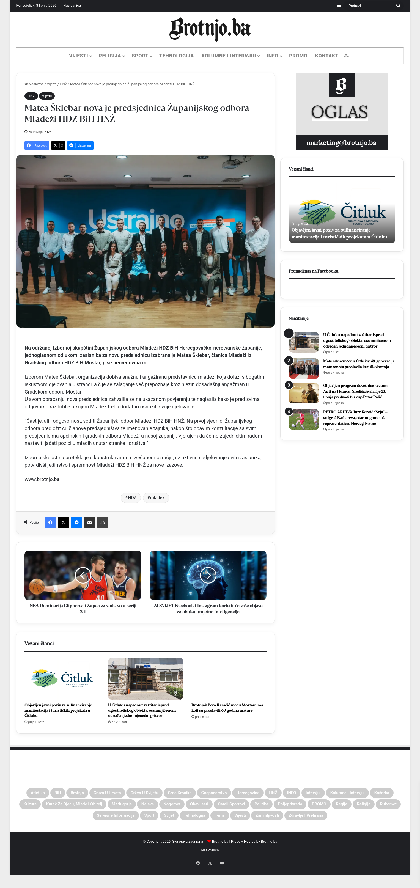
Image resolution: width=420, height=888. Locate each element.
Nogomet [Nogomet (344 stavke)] (303, 807)
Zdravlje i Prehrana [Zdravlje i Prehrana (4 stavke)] (244, 833)
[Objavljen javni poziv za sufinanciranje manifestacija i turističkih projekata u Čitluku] (62, 679)
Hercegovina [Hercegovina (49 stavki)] (303, 793)
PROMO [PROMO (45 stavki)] (114, 820)
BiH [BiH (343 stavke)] (58, 793)
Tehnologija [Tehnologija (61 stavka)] (349, 820)
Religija (110, 56)
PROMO (298, 56)
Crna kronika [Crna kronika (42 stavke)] (216, 793)
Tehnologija (176, 56)
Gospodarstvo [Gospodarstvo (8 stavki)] (259, 793)
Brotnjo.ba (220, 860)
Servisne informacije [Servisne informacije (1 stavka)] (249, 820)
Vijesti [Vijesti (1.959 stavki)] (160, 833)
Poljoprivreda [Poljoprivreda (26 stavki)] (77, 820)
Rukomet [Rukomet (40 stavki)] (202, 820)
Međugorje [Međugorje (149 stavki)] (239, 807)
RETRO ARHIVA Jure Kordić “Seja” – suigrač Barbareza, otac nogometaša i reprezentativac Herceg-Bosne (355, 418)
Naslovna (33, 84)
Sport (140, 56)
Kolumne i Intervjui (229, 56)
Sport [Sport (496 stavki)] (293, 820)
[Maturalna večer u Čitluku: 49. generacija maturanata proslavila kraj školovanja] (304, 368)
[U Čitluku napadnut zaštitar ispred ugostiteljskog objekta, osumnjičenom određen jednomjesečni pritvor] (145, 679)
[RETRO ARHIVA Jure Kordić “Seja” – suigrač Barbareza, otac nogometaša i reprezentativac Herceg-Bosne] (304, 419)
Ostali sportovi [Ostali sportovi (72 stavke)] (379, 807)
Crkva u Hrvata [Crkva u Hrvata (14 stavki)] (121, 793)
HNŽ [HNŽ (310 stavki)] (335, 793)
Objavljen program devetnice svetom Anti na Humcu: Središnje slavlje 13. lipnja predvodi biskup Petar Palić (355, 391)
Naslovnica (72, 5)
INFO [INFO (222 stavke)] (358, 793)
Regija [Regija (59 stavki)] (143, 820)
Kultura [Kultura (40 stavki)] (120, 807)
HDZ (132, 497)
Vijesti (78, 56)
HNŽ (63, 84)
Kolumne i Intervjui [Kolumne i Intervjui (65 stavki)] (46, 807)
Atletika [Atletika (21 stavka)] (33, 793)
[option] (342, 213)
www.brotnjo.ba (41, 479)
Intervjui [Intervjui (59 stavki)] (385, 793)
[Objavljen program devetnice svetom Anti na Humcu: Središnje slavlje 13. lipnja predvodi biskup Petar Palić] (304, 393)
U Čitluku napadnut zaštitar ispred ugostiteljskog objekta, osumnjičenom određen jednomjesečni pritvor (142, 710)
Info (272, 56)
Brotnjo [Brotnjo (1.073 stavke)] (83, 793)
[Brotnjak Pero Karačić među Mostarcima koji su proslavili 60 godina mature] (229, 679)
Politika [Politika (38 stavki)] (41, 820)
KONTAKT (327, 56)
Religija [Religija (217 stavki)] (171, 820)
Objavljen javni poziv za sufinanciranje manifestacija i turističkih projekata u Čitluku (58, 710)
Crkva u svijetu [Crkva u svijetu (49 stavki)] (170, 793)
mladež (157, 497)
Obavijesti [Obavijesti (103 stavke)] (338, 807)
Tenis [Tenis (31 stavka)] (382, 820)
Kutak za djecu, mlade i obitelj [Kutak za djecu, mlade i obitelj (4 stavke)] (177, 807)
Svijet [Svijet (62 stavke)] (317, 820)
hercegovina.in (129, 362)
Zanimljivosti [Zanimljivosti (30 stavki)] (194, 833)
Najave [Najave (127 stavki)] (272, 807)
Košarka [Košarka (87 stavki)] (90, 807)
